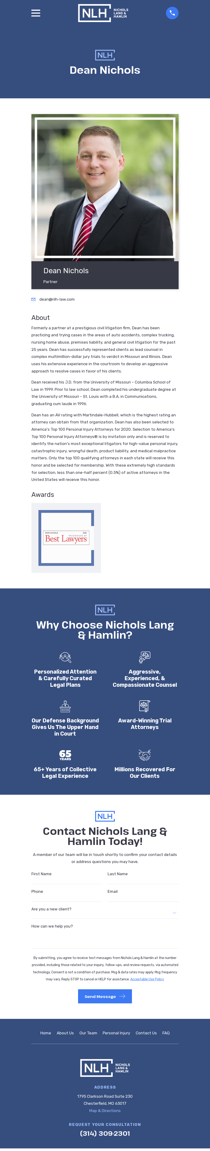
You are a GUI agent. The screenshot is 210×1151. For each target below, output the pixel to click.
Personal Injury (116, 1033)
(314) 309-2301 (105, 1133)
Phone (37, 892)
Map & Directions (105, 1110)
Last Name (118, 874)
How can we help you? (52, 926)
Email (113, 892)
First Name (41, 874)
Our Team (88, 1033)
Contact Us (146, 1033)
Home (45, 1033)
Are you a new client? (51, 909)
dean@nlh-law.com (57, 299)
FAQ (166, 1033)
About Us (65, 1033)
